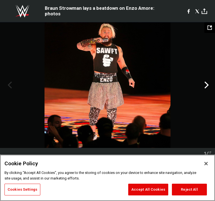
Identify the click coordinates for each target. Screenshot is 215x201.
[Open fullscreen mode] (209, 27)
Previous (9, 85)
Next (206, 85)
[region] (107, 178)
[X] (197, 11)
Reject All (189, 189)
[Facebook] (188, 11)
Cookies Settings (22, 189)
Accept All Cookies (148, 189)
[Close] (206, 163)
